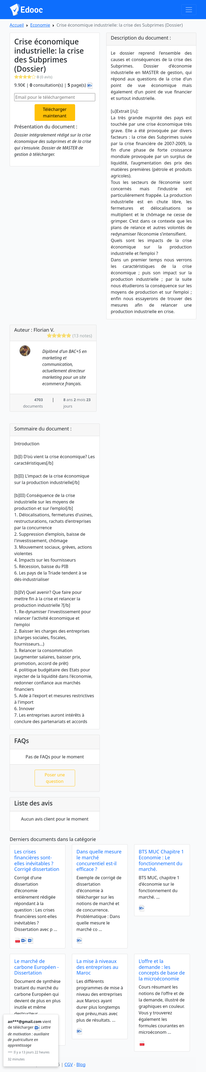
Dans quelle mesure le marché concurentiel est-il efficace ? (99, 860)
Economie (40, 25)
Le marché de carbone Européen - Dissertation (36, 967)
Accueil (17, 25)
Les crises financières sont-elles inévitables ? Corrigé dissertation (36, 860)
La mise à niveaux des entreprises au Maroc (97, 967)
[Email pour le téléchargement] (54, 97)
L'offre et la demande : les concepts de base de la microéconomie (162, 970)
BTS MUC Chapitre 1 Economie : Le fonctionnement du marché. (161, 860)
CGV (68, 1064)
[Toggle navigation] (188, 9)
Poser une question (55, 778)
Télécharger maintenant (55, 112)
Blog (81, 1064)
